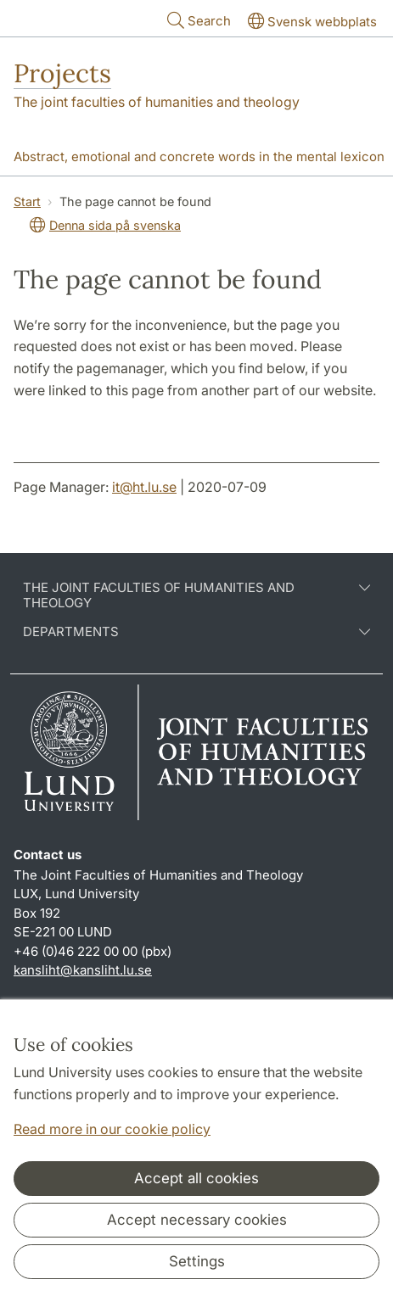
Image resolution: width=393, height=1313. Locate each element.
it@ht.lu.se (144, 486)
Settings (197, 1261)
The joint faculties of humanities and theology (157, 101)
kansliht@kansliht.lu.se (83, 970)
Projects (62, 73)
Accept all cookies (196, 1178)
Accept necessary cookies (197, 1219)
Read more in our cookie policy (112, 1128)
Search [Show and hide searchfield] (197, 20)
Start (27, 201)
